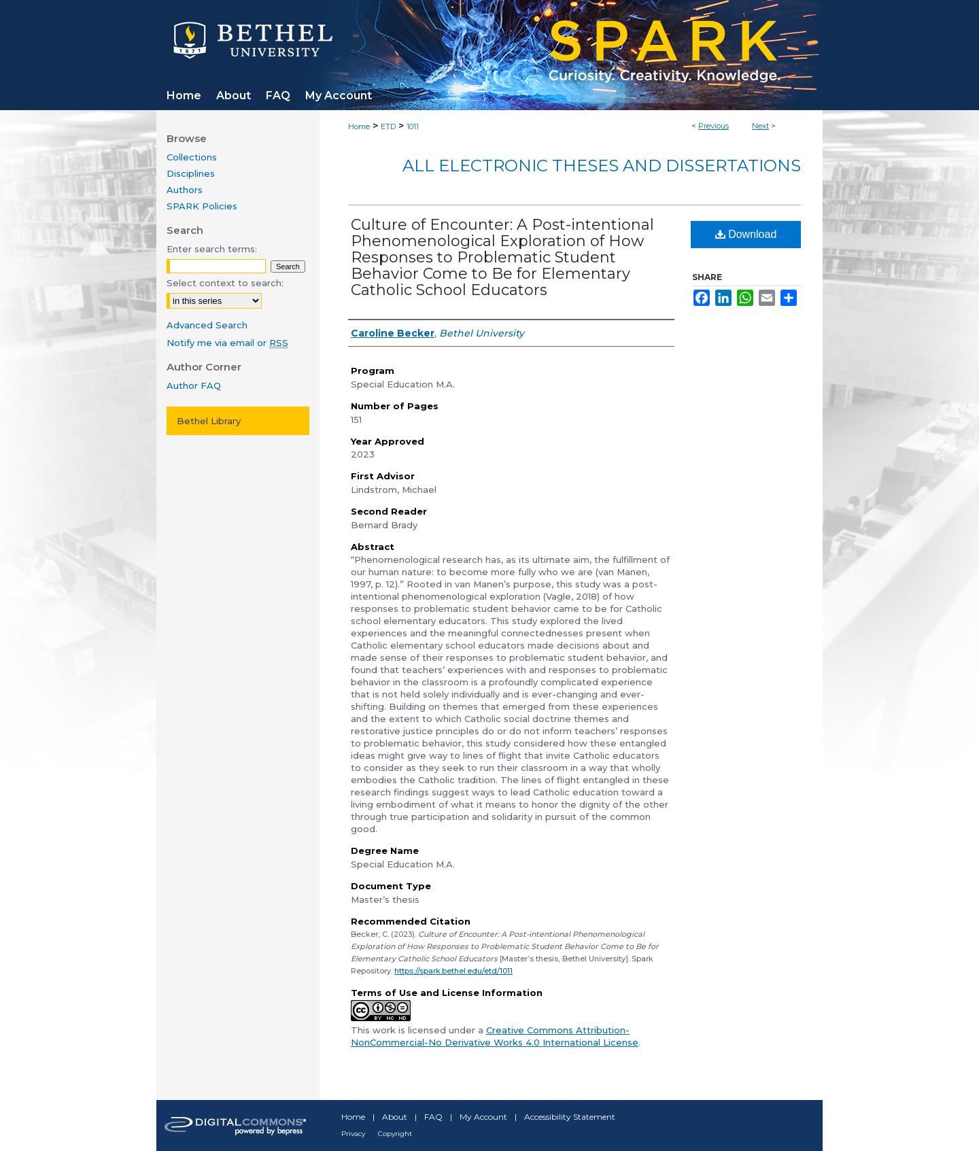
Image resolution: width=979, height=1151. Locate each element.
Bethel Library (209, 420)
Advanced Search (207, 325)
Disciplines (191, 173)
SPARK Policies (202, 206)
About (394, 1117)
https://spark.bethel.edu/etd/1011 (453, 971)
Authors (185, 189)
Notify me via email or (227, 342)
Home (359, 126)
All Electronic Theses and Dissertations (601, 165)
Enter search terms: (212, 248)
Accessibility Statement (569, 1117)
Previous (713, 126)
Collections (192, 157)
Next (760, 126)
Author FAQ (194, 385)
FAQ (433, 1117)
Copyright (395, 1133)
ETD (388, 126)
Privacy (353, 1133)
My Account (483, 1117)
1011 (413, 126)
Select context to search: (225, 282)
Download (746, 234)
